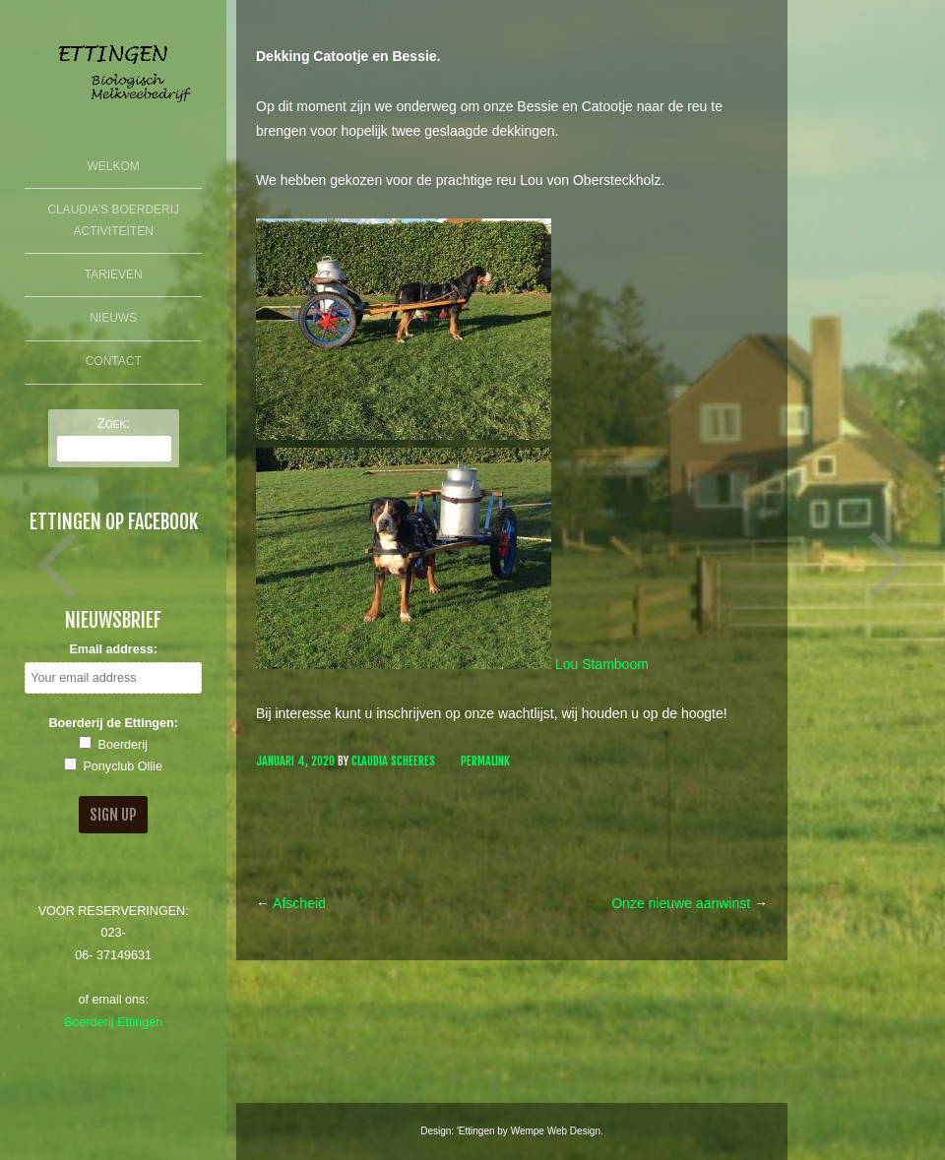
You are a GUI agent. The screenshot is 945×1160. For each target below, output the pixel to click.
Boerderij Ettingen (113, 1022)
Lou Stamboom (602, 664)
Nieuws (113, 318)
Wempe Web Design (555, 1131)
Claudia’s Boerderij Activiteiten (113, 220)
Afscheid (291, 903)
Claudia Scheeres (393, 761)
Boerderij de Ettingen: (113, 723)
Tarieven (114, 274)
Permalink (485, 761)
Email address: (113, 649)
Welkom (114, 166)
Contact (114, 361)
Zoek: (113, 423)
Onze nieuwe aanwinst (689, 903)
